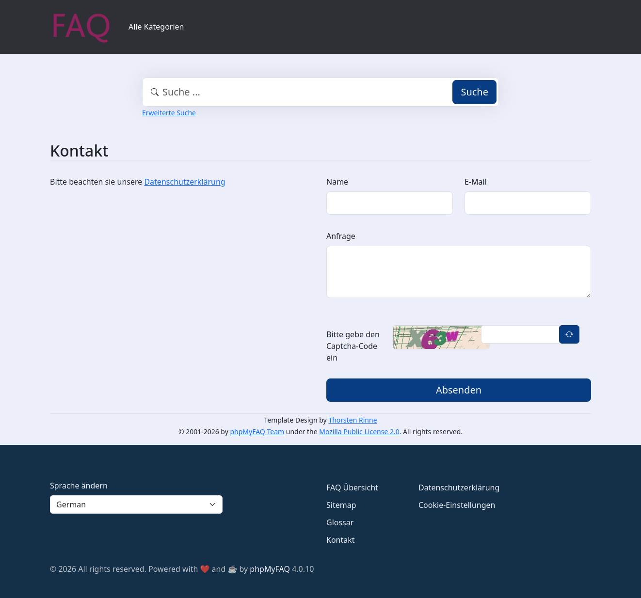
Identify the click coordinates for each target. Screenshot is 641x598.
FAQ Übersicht (352, 487)
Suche (474, 91)
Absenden (458, 389)
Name (337, 181)
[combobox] (320, 92)
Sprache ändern (79, 485)
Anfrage (340, 236)
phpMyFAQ (270, 569)
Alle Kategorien (156, 26)
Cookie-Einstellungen (456, 505)
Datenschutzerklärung (184, 181)
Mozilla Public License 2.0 (359, 431)
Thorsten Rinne (352, 420)
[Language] (136, 504)
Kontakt (340, 540)
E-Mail (476, 181)
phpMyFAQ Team (257, 431)
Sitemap (341, 505)
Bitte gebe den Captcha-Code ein (353, 346)
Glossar (339, 522)
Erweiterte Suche (169, 112)
